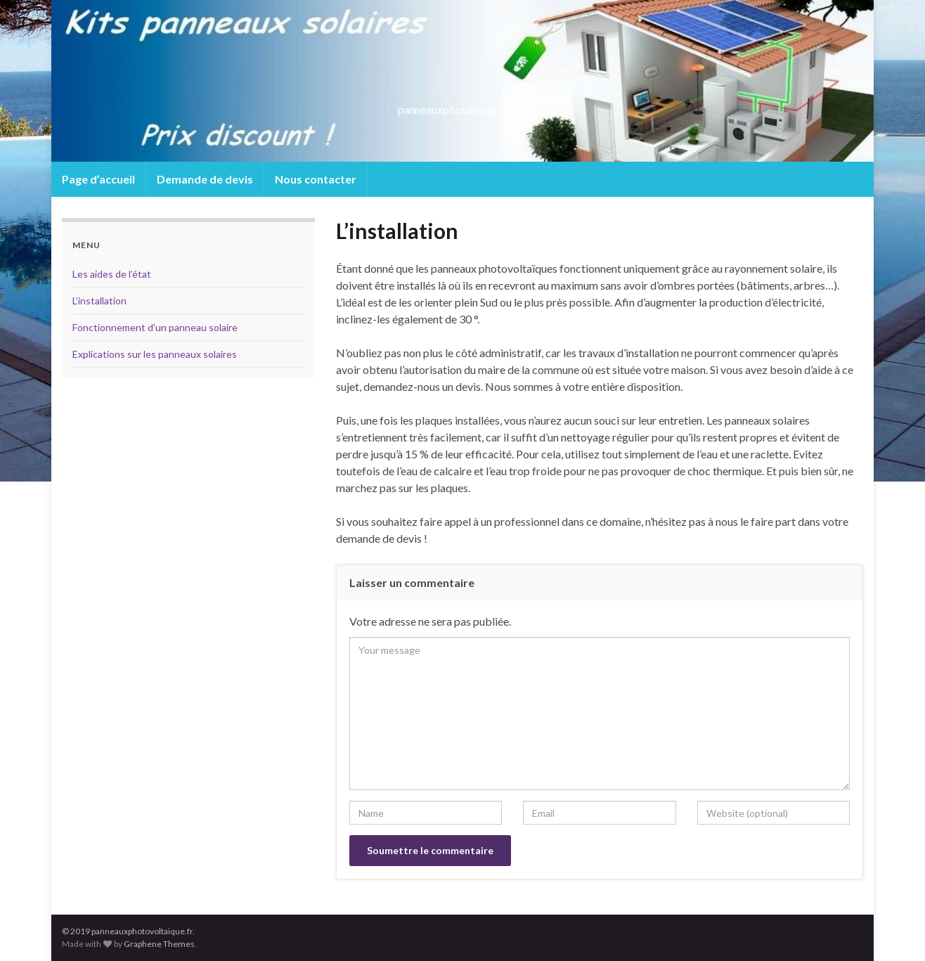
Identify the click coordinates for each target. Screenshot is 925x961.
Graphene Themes (159, 944)
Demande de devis (205, 179)
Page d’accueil (98, 179)
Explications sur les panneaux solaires (154, 354)
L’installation (99, 301)
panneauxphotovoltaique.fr (462, 105)
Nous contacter (315, 179)
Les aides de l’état (111, 274)
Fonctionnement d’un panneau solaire (155, 327)
